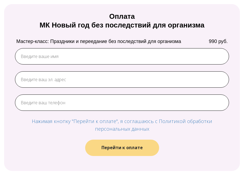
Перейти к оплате (122, 148)
